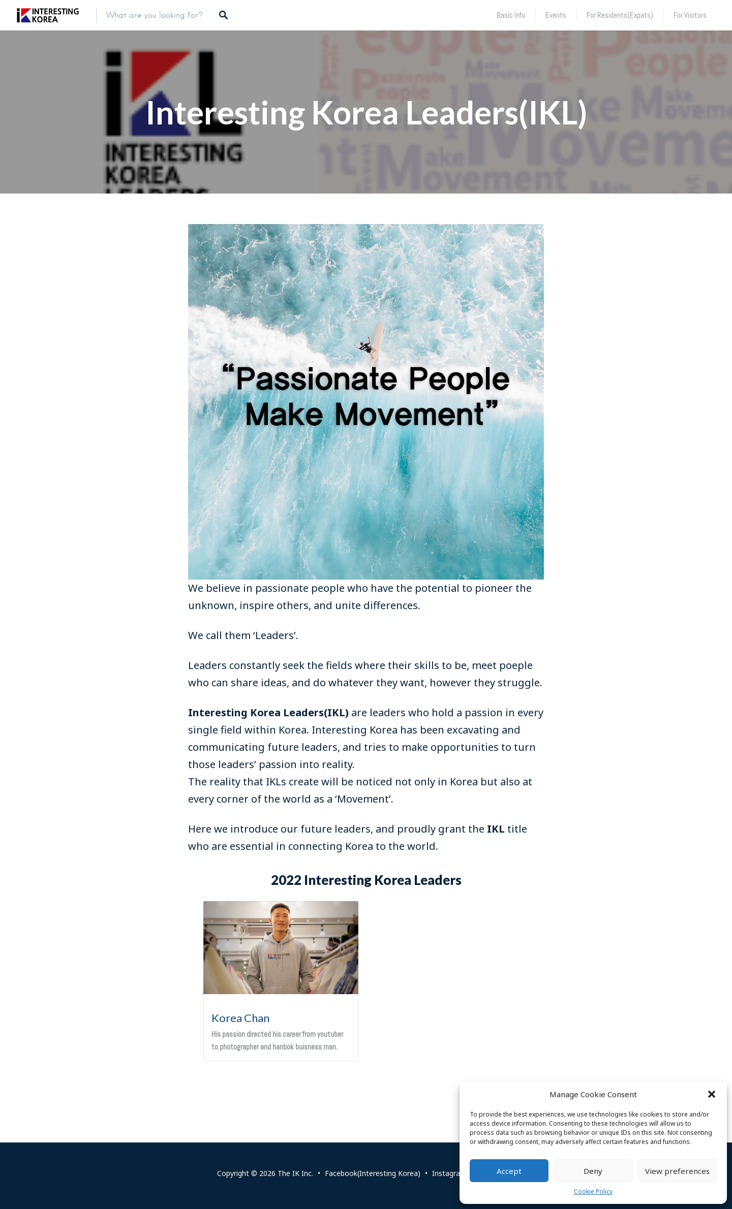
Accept (509, 1171)
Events (555, 15)
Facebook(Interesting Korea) (372, 1173)
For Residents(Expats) (620, 15)
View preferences (677, 1171)
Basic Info (511, 15)
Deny (593, 1171)
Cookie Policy (593, 1191)
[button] (712, 1094)
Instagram (449, 1173)
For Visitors (690, 15)
